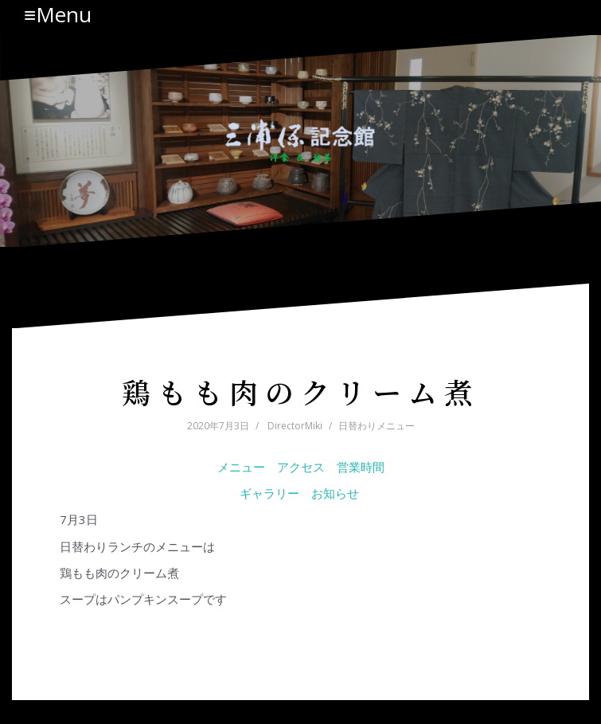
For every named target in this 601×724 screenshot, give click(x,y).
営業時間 (360, 467)
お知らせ (336, 493)
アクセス (301, 467)
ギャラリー (269, 493)
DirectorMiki (294, 425)
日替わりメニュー (376, 425)
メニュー (241, 467)
